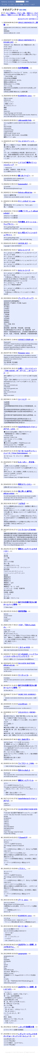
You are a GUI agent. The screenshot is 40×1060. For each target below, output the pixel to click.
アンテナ (4, 4)
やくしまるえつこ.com (26, 201)
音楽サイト (30, 13)
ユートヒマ (22, 399)
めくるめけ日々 (24, 739)
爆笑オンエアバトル (25, 780)
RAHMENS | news (25, 96)
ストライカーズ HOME (27, 530)
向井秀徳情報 (23, 68)
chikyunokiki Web (24, 120)
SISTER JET (23, 243)
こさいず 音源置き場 (26, 1027)
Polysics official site (25, 192)
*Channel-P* (23, 837)
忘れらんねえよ (24, 770)
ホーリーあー (23, 926)
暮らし (24, 15)
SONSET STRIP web (26, 339)
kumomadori (23, 184)
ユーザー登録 (19, 4)
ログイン (26, 4)
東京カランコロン (25, 484)
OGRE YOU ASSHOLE (27, 694)
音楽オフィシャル (13, 15)
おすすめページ (33, 19)
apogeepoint (22, 953)
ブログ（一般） (21, 13)
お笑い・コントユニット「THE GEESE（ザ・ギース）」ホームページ (20, 371)
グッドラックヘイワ (25, 298)
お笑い (29, 15)
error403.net (22, 704)
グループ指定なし (11, 13)
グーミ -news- (23, 900)
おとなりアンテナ (23, 19)
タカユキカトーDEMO (26, 712)
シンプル (11, 4)
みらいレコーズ (24, 250)
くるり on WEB (24, 647)
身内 (20, 15)
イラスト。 (22, 868)
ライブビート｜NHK (26, 763)
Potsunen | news (24, 353)
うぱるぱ (21, 503)
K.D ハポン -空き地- (26, 462)
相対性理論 (22, 611)
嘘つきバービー (24, 176)
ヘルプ (32, 4)
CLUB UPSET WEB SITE (27, 809)
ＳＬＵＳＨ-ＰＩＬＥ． (27, 141)
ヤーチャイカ (23, 675)
